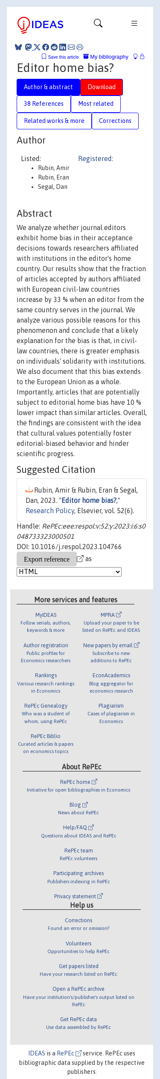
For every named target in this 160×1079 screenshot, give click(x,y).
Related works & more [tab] (54, 120)
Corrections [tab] (115, 120)
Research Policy (50, 510)
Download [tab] (101, 87)
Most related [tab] (95, 103)
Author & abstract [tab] (48, 87)
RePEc (69, 1053)
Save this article (63, 57)
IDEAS (36, 1053)
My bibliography (105, 57)
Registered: (95, 158)
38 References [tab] (44, 103)
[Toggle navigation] (98, 25)
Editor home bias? (88, 500)
